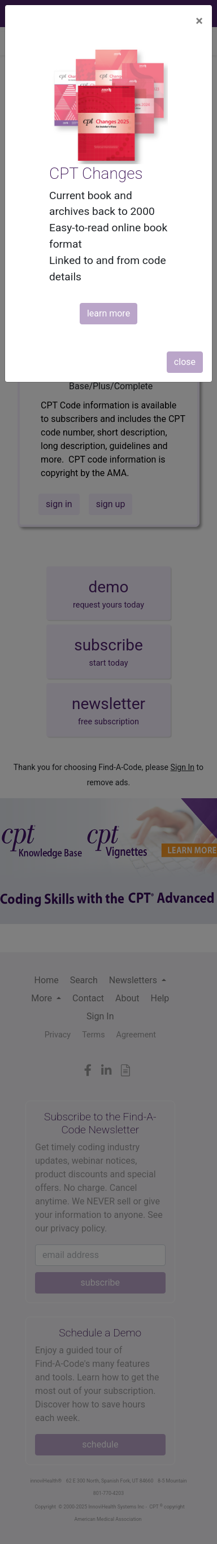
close (185, 362)
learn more (108, 313)
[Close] (199, 21)
